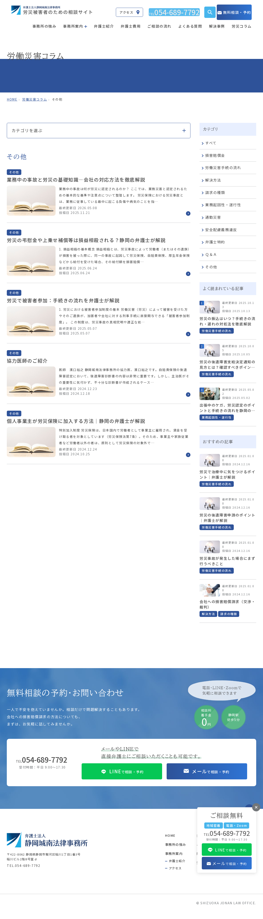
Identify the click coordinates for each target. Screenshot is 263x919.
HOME (159, 840)
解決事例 (217, 22)
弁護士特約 (213, 242)
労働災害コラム (34, 99)
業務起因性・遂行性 (221, 205)
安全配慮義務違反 (219, 229)
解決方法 (211, 180)
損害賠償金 (213, 155)
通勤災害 (211, 217)
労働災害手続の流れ (221, 168)
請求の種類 (213, 192)
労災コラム (242, 22)
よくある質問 (190, 22)
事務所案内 (163, 858)
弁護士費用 (131, 22)
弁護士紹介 (104, 22)
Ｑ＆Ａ (209, 254)
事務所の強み (44, 22)
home (12, 99)
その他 (209, 267)
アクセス (164, 873)
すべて (209, 143)
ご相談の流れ (159, 22)
